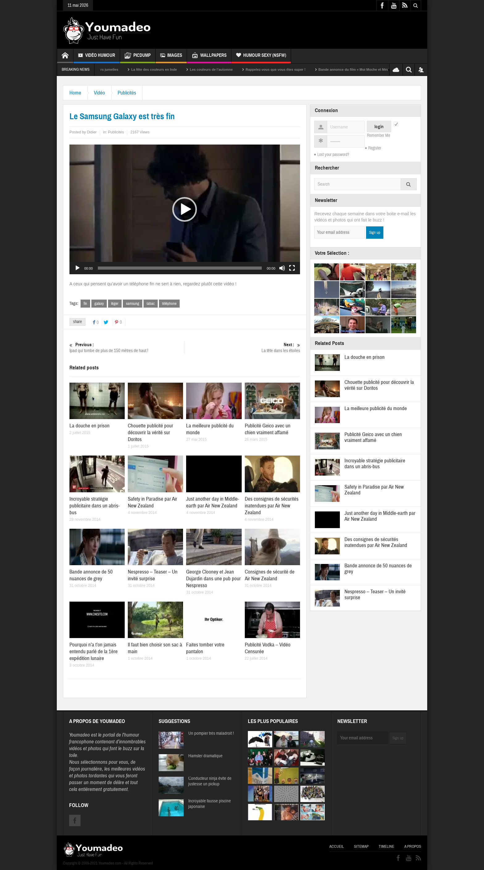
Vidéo (99, 93)
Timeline (386, 846)
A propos (412, 846)
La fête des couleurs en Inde (165, 69)
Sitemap (361, 846)
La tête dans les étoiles (242, 348)
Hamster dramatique (205, 756)
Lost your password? (333, 155)
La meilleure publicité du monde (375, 408)
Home (75, 93)
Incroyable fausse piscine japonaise (209, 803)
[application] (184, 209)
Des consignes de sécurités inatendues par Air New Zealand (271, 506)
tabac (151, 303)
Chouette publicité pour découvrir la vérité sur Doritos (150, 432)
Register (374, 148)
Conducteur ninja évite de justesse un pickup (210, 781)
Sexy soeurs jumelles (112, 69)
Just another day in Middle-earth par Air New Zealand (212, 502)
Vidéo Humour (96, 56)
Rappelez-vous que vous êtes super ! (287, 69)
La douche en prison (89, 425)
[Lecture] (77, 268)
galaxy (99, 303)
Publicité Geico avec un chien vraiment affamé (267, 429)
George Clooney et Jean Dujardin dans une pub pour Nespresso (213, 579)
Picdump (137, 56)
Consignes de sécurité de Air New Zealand (269, 575)
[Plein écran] (292, 268)
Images (171, 56)
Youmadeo (79, 735)
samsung (132, 303)
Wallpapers (209, 56)
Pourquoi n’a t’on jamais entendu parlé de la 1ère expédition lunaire (93, 651)
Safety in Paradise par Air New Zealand (152, 502)
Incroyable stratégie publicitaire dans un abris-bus (94, 506)
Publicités (127, 93)
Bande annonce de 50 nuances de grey (91, 575)
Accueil (336, 846)
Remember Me (378, 135)
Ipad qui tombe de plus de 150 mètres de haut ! (127, 348)
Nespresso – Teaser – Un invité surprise (152, 575)
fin (85, 303)
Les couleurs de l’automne (222, 69)
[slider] (180, 268)
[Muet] (282, 268)
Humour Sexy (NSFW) (261, 56)
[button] (184, 209)
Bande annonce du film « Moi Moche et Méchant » (370, 69)
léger (115, 303)
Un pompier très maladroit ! (211, 733)
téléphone (169, 303)
